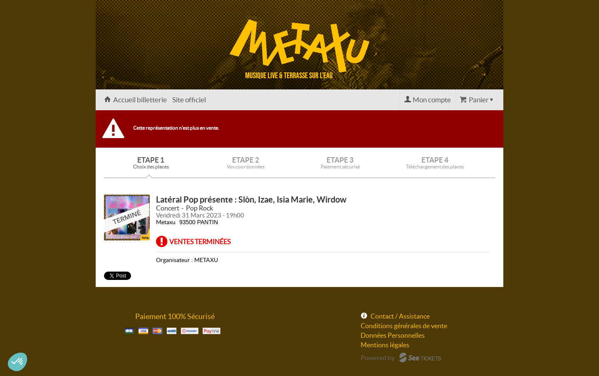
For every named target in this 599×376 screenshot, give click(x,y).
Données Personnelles (393, 335)
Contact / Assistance (400, 316)
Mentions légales (385, 345)
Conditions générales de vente (404, 325)
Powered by (378, 357)
